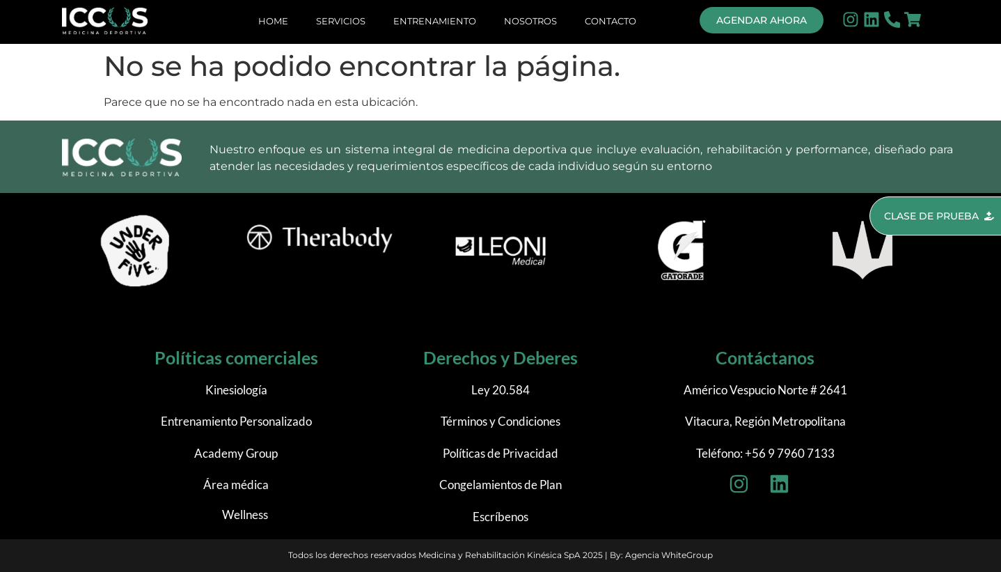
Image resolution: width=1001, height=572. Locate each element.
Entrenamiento (434, 20)
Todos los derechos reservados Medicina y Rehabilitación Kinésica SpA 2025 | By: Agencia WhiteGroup (500, 555)
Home (273, 20)
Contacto (610, 20)
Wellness (245, 515)
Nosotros (530, 20)
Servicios (340, 20)
